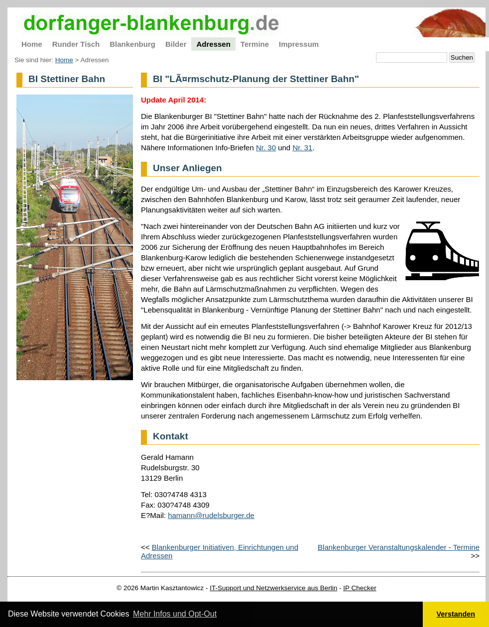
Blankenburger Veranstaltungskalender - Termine (399, 547)
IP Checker (359, 588)
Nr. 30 (266, 147)
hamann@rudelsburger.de (211, 515)
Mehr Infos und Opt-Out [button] (175, 614)
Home (64, 60)
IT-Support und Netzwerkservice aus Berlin (273, 588)
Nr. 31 (302, 147)
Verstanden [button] (456, 614)
